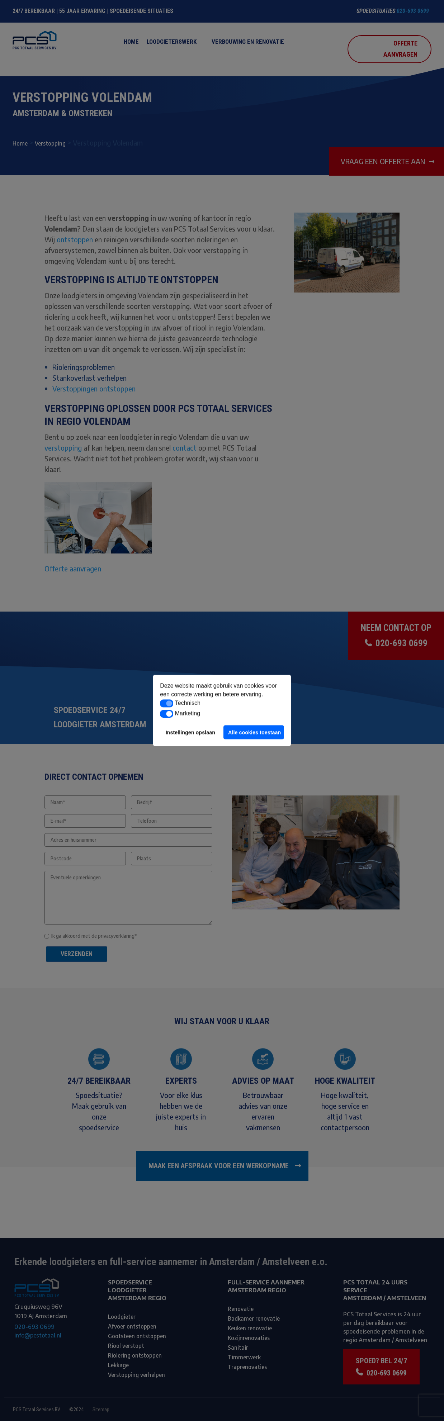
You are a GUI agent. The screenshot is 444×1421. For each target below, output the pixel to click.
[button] (166, 703)
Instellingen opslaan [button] (190, 732)
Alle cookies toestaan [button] (254, 732)
